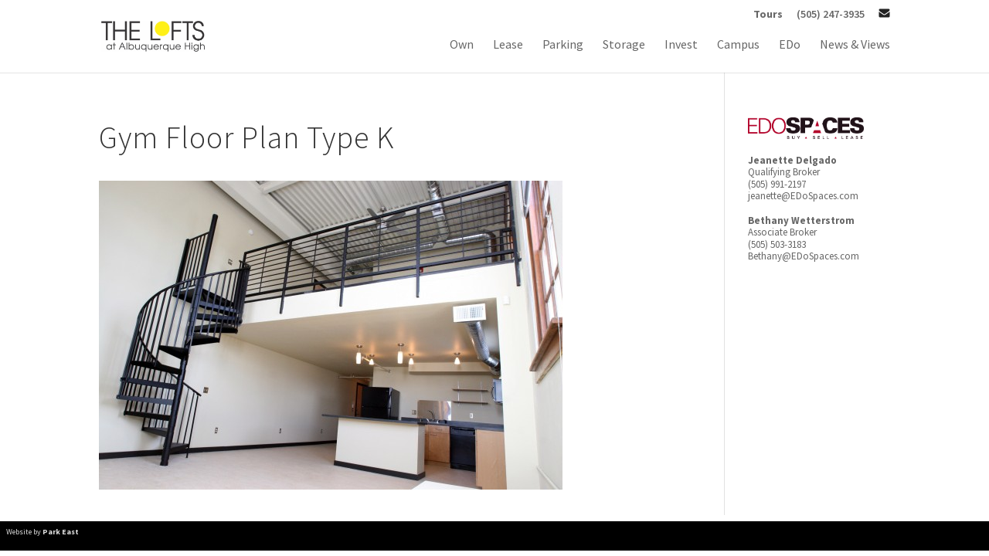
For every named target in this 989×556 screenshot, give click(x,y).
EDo (789, 45)
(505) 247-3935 (831, 14)
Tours (768, 14)
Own (462, 45)
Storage (624, 45)
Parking (562, 45)
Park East (60, 532)
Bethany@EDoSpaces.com (803, 256)
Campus (738, 45)
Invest (681, 45)
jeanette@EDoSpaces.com (803, 195)
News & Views (855, 45)
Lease (508, 45)
